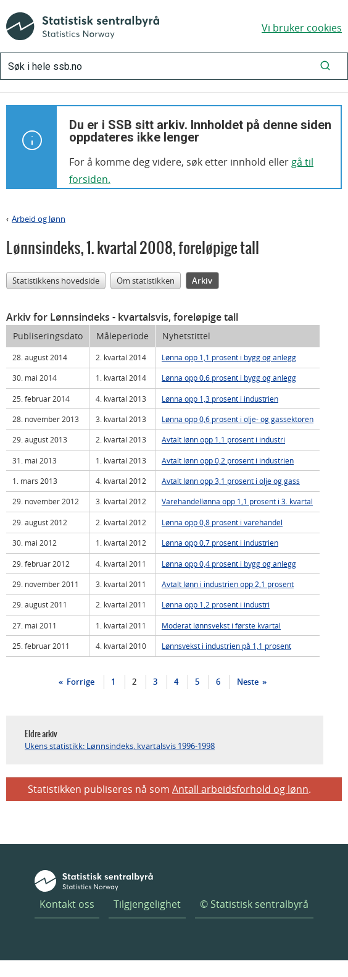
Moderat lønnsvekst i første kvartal (221, 625)
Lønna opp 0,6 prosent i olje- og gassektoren (237, 419)
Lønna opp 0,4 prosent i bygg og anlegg (229, 564)
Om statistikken (146, 280)
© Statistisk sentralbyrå (254, 904)
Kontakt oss (66, 904)
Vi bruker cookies (302, 28)
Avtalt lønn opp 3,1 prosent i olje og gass (231, 481)
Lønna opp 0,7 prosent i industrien (220, 543)
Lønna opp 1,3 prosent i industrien (220, 399)
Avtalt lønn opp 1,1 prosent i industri (223, 439)
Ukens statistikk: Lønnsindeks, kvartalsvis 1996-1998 (120, 745)
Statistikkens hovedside (55, 280)
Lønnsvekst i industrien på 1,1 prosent (226, 646)
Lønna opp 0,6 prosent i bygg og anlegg (229, 378)
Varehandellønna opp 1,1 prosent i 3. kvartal (237, 501)
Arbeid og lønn (38, 218)
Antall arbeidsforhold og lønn (240, 789)
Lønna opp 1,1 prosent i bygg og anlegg (229, 357)
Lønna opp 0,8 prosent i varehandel (222, 522)
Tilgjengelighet (147, 904)
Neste (248, 681)
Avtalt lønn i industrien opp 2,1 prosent (228, 584)
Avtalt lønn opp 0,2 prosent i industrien (228, 460)
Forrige (79, 681)
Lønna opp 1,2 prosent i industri (216, 604)
